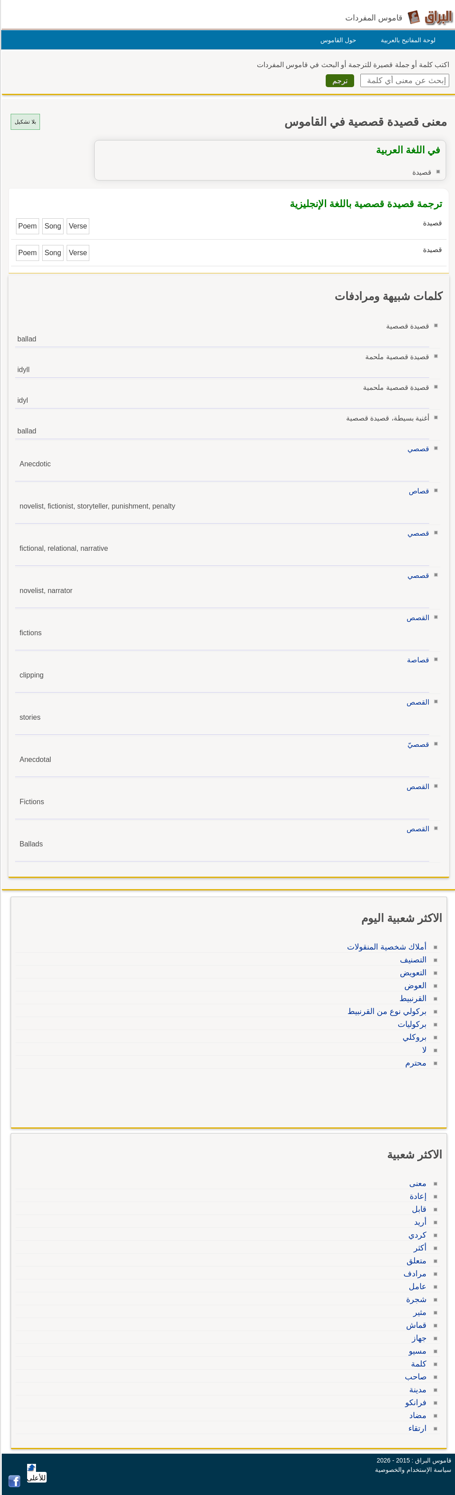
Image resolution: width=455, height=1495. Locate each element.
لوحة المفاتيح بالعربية (406, 40)
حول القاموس (337, 40)
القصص (416, 617)
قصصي (417, 449)
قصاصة (417, 660)
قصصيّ (417, 744)
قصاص (417, 491)
